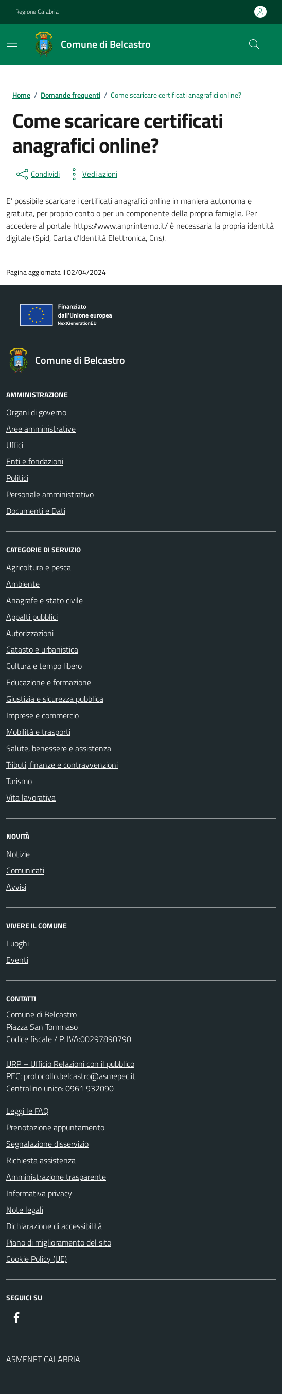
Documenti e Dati (35, 511)
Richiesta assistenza (41, 1160)
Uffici (14, 445)
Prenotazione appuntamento (55, 1127)
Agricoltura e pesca (38, 567)
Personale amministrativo (50, 494)
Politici (17, 478)
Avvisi (16, 887)
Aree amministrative (41, 428)
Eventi (17, 960)
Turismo (19, 781)
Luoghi (17, 943)
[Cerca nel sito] (254, 44)
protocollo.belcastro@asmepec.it (79, 1076)
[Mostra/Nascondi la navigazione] (12, 43)
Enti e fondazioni (34, 461)
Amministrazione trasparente (56, 1176)
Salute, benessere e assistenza (58, 748)
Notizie (18, 854)
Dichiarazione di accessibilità (54, 1226)
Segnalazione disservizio (47, 1144)
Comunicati (25, 870)
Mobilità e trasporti (38, 732)
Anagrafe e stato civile (44, 600)
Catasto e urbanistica (42, 649)
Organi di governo (36, 412)
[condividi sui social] (37, 174)
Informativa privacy (39, 1193)
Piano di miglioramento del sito (58, 1242)
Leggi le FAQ (27, 1111)
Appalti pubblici (32, 616)
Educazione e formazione (48, 682)
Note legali (24, 1209)
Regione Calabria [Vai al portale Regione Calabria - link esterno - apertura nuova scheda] (37, 11)
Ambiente (23, 584)
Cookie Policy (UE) (36, 1259)
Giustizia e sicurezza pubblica (54, 699)
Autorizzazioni (30, 633)
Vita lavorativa (31, 797)
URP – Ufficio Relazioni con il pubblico (70, 1063)
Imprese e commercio (42, 715)
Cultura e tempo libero (44, 666)
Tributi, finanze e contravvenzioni (62, 764)
